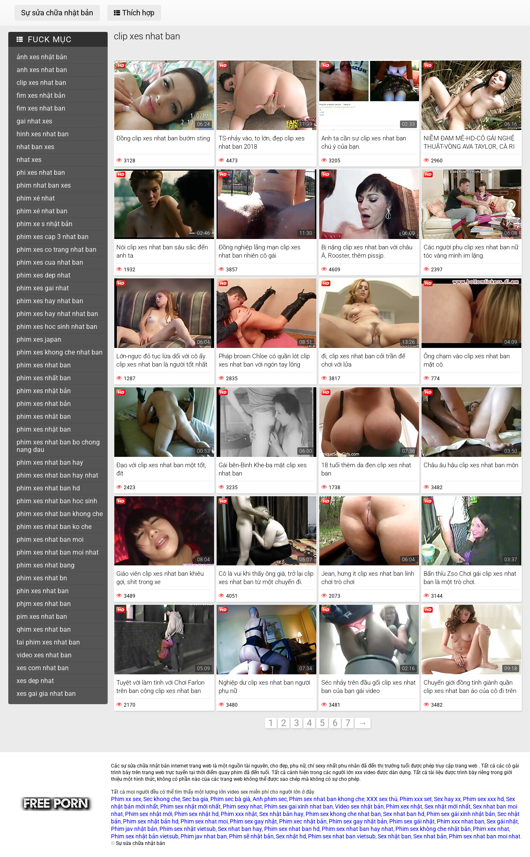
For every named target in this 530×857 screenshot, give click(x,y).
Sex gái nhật (502, 821)
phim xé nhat (36, 198)
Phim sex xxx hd (483, 799)
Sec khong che (161, 799)
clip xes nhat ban (41, 83)
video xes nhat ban (44, 655)
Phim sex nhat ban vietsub (342, 836)
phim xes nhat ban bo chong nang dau (58, 446)
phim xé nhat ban (42, 211)
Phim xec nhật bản (303, 821)
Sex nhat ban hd (403, 814)
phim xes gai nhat (43, 288)
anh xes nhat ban (42, 70)
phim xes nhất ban (44, 378)
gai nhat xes (34, 121)
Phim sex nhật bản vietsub (144, 836)
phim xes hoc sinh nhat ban (57, 327)
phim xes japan (39, 339)
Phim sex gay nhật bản (358, 821)
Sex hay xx (447, 799)
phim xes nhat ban (44, 365)
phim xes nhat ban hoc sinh (57, 501)
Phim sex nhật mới (148, 814)
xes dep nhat (35, 681)
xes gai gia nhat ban (46, 694)
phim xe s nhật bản (44, 224)
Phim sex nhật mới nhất (190, 806)
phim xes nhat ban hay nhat (57, 475)
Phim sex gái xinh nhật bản (460, 814)
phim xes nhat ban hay (50, 462)
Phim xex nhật (404, 806)
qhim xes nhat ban (44, 629)
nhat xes (29, 160)
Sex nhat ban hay (240, 829)
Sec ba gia (195, 799)
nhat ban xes (35, 147)
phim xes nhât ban (44, 416)
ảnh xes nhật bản (42, 57)
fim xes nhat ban (41, 108)
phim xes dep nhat (43, 275)
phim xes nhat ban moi (50, 539)
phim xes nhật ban (44, 429)
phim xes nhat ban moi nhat (58, 552)
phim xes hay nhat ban (50, 301)
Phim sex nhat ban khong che (326, 799)
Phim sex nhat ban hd (292, 829)
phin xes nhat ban (43, 591)
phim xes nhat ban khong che (60, 514)
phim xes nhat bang (46, 565)
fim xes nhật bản (41, 95)
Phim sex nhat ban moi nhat (484, 836)
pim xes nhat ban (42, 616)
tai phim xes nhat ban (48, 642)
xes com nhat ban (43, 668)
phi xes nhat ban (41, 172)
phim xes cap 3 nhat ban (53, 237)
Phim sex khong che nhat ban (343, 814)
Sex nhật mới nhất (447, 806)
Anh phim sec (270, 799)
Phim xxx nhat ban (460, 821)
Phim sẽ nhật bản (251, 836)
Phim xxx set (416, 799)
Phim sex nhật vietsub (187, 829)
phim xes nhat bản (44, 404)
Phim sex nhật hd (196, 814)
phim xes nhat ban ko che (54, 527)
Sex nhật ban (394, 836)
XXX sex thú (382, 799)
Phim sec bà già (230, 799)
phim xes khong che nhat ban (60, 352)
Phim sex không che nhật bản (433, 829)
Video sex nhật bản (359, 806)
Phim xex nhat (491, 829)
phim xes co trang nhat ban (56, 249)
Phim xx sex (126, 799)
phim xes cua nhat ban (50, 262)
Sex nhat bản (430, 836)
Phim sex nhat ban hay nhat (357, 829)
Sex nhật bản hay (281, 814)
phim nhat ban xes (44, 185)
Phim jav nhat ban (204, 836)
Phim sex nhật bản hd (150, 821)
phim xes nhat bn (42, 578)
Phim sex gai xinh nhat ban (298, 806)
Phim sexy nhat (242, 806)
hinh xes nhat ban (43, 134)
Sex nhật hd (291, 836)
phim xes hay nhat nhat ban (57, 314)
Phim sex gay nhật (253, 821)
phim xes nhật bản (44, 391)
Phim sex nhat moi (204, 821)
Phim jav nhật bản (134, 829)
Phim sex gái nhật (412, 821)
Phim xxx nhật (239, 814)
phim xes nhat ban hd (48, 488)
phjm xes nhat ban (44, 604)
